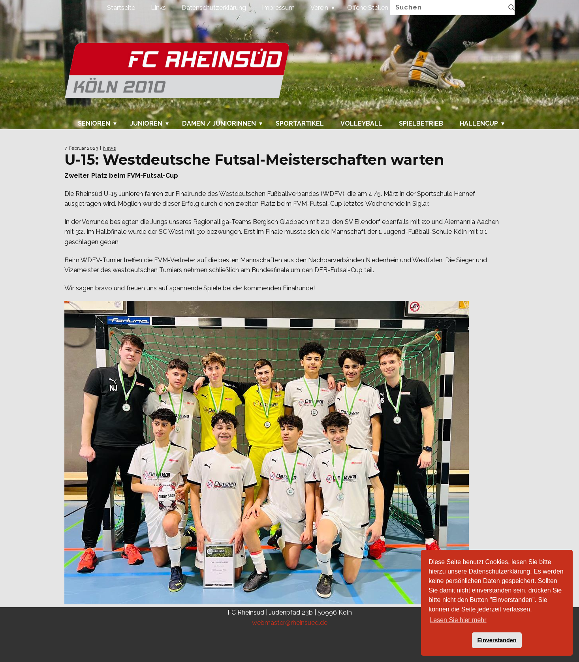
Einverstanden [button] (496, 640)
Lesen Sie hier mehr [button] (458, 620)
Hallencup (479, 123)
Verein (319, 7)
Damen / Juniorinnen (219, 123)
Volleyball (361, 123)
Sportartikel (300, 123)
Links (158, 7)
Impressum (278, 7)
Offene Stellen (367, 7)
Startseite (121, 7)
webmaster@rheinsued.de (289, 622)
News (109, 148)
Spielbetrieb (421, 123)
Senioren (94, 123)
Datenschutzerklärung (214, 7)
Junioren (146, 123)
